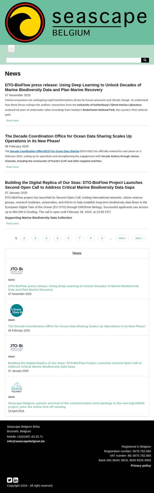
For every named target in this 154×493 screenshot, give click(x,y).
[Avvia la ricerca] (145, 60)
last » (139, 238)
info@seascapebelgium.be (26, 441)
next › (122, 238)
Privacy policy (141, 465)
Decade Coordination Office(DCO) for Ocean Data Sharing (44, 151)
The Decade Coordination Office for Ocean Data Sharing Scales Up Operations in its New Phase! (76, 326)
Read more (12, 120)
